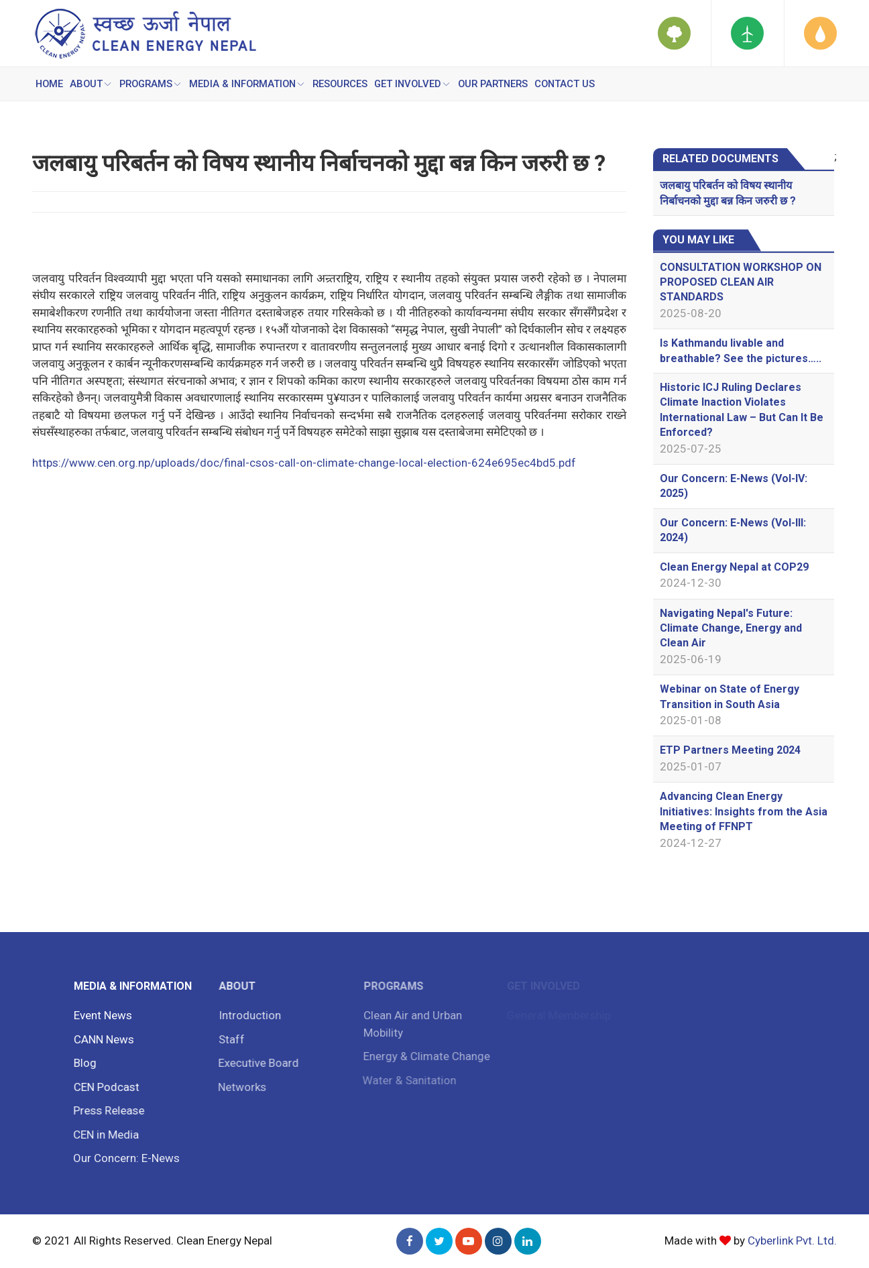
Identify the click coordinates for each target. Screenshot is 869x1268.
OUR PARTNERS (499, 84)
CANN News (102, 1039)
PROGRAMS (152, 84)
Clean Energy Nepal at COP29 (734, 567)
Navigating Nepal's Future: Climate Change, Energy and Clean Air (731, 628)
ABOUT (92, 84)
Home (50, 84)
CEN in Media (103, 1134)
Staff (228, 1039)
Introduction (246, 1015)
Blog (82, 1063)
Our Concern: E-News (123, 1158)
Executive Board (255, 1063)
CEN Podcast (104, 1087)
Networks (239, 1087)
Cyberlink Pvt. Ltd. (792, 1240)
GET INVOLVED (417, 84)
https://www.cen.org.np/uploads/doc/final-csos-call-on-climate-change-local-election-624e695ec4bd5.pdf (304, 462)
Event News (101, 1015)
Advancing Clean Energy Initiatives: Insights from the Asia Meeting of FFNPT (743, 811)
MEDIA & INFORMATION (250, 84)
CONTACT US (571, 84)
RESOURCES (343, 84)
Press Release (105, 1110)
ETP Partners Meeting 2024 (730, 750)
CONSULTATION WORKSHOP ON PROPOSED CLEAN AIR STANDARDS (740, 282)
